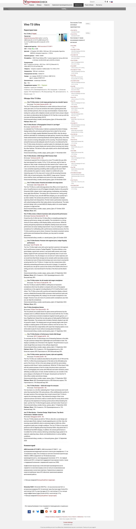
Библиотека (78, 5)
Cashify (32, 127)
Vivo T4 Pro (73, 156)
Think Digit (37, 388)
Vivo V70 (73, 101)
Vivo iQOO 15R (74, 55)
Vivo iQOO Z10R (74, 185)
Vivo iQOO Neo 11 (75, 112)
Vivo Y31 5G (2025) (75, 91)
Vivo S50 (73, 86)
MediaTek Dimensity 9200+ (31, 38)
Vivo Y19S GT (74, 128)
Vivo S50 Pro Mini (75, 80)
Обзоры (39, 5)
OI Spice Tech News (36, 309)
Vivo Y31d (73, 97)
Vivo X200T (73, 66)
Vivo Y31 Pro (74, 139)
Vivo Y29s (73, 75)
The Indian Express (39, 104)
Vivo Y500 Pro (74, 106)
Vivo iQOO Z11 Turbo (76, 69)
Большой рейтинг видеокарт (46, 480)
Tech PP (32, 245)
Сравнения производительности (62, 5)
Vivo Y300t (73, 150)
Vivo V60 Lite (74, 134)
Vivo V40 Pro (74, 30)
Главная (31, 5)
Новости (46, 5)
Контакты (99, 5)
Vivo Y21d (73, 117)
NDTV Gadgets (38, 336)
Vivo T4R (73, 167)
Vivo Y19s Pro (74, 180)
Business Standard (35, 216)
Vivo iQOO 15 (74, 123)
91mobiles (37, 356)
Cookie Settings (68, 522)
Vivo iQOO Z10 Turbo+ (76, 172)
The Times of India (39, 282)
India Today (37, 185)
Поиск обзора (89, 5)
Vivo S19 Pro (74, 34)
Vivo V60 (73, 161)
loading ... (6, 9)
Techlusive (33, 158)
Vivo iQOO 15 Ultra (75, 49)
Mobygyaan (33, 417)
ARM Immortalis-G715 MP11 (44, 46)
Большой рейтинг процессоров (46, 495)
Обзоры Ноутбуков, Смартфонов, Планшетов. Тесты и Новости (61, 516)
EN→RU (49, 104)
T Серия (34, 33)
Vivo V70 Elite (74, 60)
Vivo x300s (73, 45)
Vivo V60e (73, 145)
